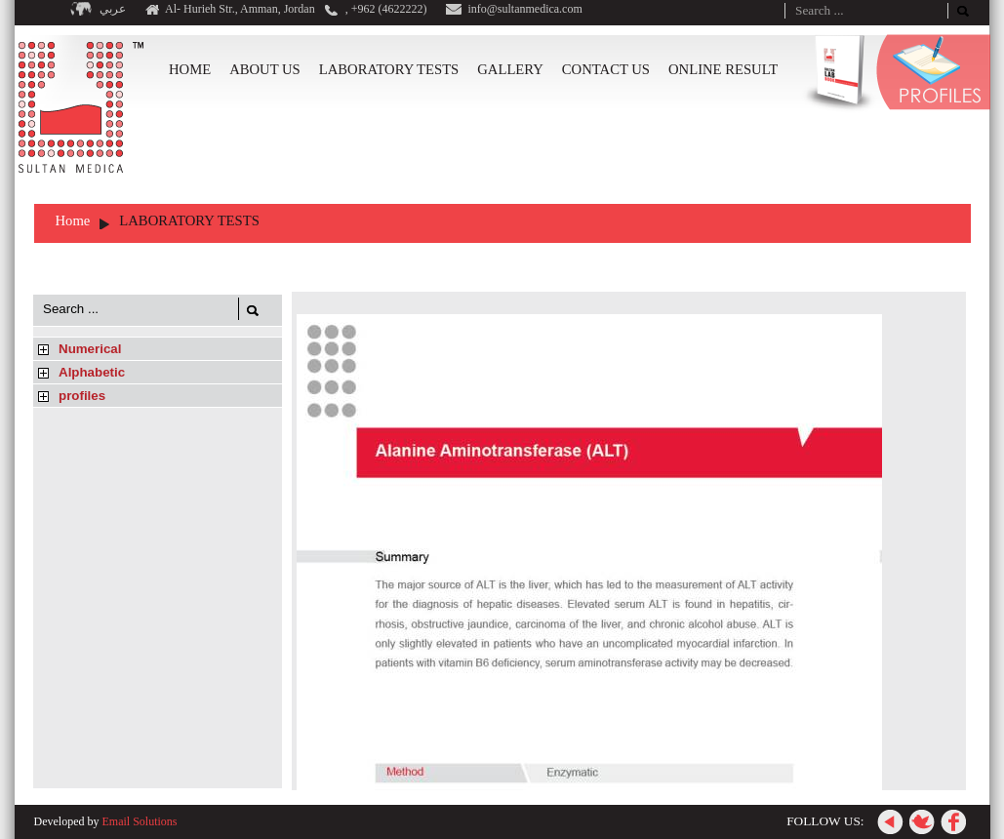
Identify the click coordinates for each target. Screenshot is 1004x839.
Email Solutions (139, 821)
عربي (113, 9)
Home (73, 220)
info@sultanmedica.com (524, 9)
